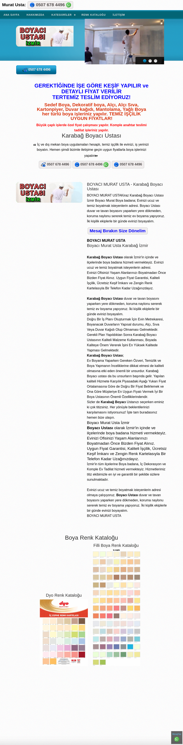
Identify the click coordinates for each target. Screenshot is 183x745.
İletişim (119, 14)
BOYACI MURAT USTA (45, 39)
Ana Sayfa (12, 14)
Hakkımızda (35, 14)
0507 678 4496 (50, 5)
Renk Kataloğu (93, 14)
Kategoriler (62, 14)
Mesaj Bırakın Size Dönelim (118, 230)
